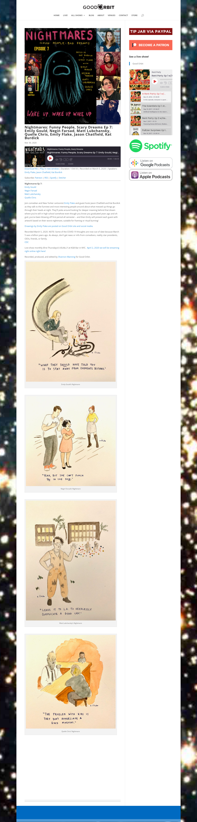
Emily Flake (30, 172)
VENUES (111, 15)
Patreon (38, 177)
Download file (31, 168)
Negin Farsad (31, 190)
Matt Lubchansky (33, 194)
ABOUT (101, 15)
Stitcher (62, 177)
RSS (46, 177)
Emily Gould (30, 187)
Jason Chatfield (43, 172)
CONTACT (123, 15)
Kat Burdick (56, 172)
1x (66, 159)
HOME (57, 15)
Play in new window (49, 168)
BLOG (91, 15)
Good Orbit (138, 63)
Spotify (53, 177)
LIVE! (65, 15)
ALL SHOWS (76, 15)
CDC (27, 242)
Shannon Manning (66, 256)
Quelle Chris (30, 197)
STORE (134, 15)
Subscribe (60, 164)
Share (70, 164)
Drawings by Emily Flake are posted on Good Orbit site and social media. (59, 226)
